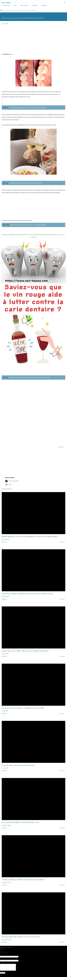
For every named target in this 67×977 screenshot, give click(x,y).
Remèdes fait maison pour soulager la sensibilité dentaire (28, 225)
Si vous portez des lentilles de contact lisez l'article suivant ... (21, 822)
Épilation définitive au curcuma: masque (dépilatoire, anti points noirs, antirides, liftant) (30, 536)
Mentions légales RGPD (5, 947)
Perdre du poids (23, 5)
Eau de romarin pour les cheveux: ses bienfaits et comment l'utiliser (23, 708)
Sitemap (2, 948)
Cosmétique (43, 5)
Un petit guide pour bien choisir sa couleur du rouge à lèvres (21, 937)
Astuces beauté (5, 5)
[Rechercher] (64, 2)
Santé (14, 5)
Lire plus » (62, 542)
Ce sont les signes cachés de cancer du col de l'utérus (18, 765)
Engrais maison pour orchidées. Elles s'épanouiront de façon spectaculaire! (25, 651)
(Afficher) (11, 54)
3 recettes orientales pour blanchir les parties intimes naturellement (23, 879)
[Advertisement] (33, 39)
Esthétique (33, 5)
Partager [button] (61, 447)
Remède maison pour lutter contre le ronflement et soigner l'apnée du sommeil (29, 377)
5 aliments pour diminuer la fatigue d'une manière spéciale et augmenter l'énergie (27, 593)
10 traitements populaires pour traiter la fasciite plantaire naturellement (27, 107)
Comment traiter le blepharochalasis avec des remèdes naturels (25, 183)
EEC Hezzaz (6, 3)
